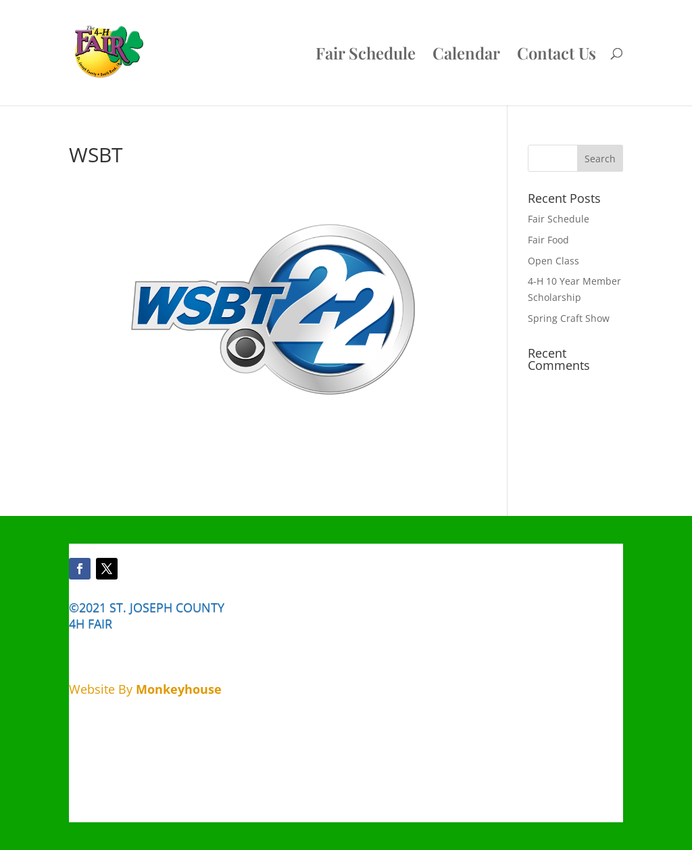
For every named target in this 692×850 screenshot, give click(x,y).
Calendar (466, 56)
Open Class (553, 260)
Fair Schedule (366, 56)
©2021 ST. (97, 607)
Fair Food (548, 239)
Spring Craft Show (569, 318)
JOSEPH (151, 607)
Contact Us (556, 56)
